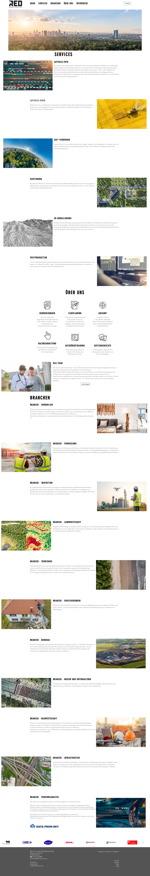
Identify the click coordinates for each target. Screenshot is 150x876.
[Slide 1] (118, 430)
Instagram (101, 851)
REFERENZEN (82, 3)
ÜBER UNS (68, 3)
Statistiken (115, 851)
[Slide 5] (124, 430)
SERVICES (42, 3)
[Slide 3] (121, 430)
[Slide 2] (120, 430)
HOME (32, 3)
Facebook (108, 851)
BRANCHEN (56, 3)
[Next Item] (143, 842)
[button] (127, 3)
